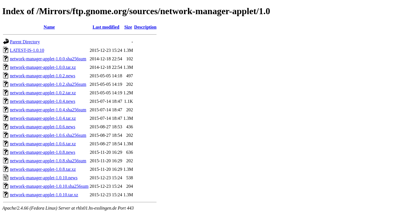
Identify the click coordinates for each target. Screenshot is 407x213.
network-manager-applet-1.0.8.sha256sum (48, 160)
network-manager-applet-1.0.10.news (43, 177)
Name (49, 27)
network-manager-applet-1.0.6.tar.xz (43, 143)
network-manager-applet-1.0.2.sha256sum (48, 84)
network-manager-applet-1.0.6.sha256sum (48, 135)
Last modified (105, 27)
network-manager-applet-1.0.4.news (42, 101)
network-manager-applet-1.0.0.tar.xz (43, 67)
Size (128, 27)
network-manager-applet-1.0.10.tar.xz (44, 194)
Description (145, 27)
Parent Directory (25, 41)
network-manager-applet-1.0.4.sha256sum (48, 109)
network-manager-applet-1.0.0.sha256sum (48, 58)
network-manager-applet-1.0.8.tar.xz (43, 169)
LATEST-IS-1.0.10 (27, 50)
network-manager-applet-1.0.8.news (42, 152)
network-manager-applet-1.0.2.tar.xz (43, 92)
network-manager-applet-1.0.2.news (42, 75)
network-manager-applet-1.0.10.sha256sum (49, 186)
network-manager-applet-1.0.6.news (42, 126)
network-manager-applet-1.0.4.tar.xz (43, 118)
